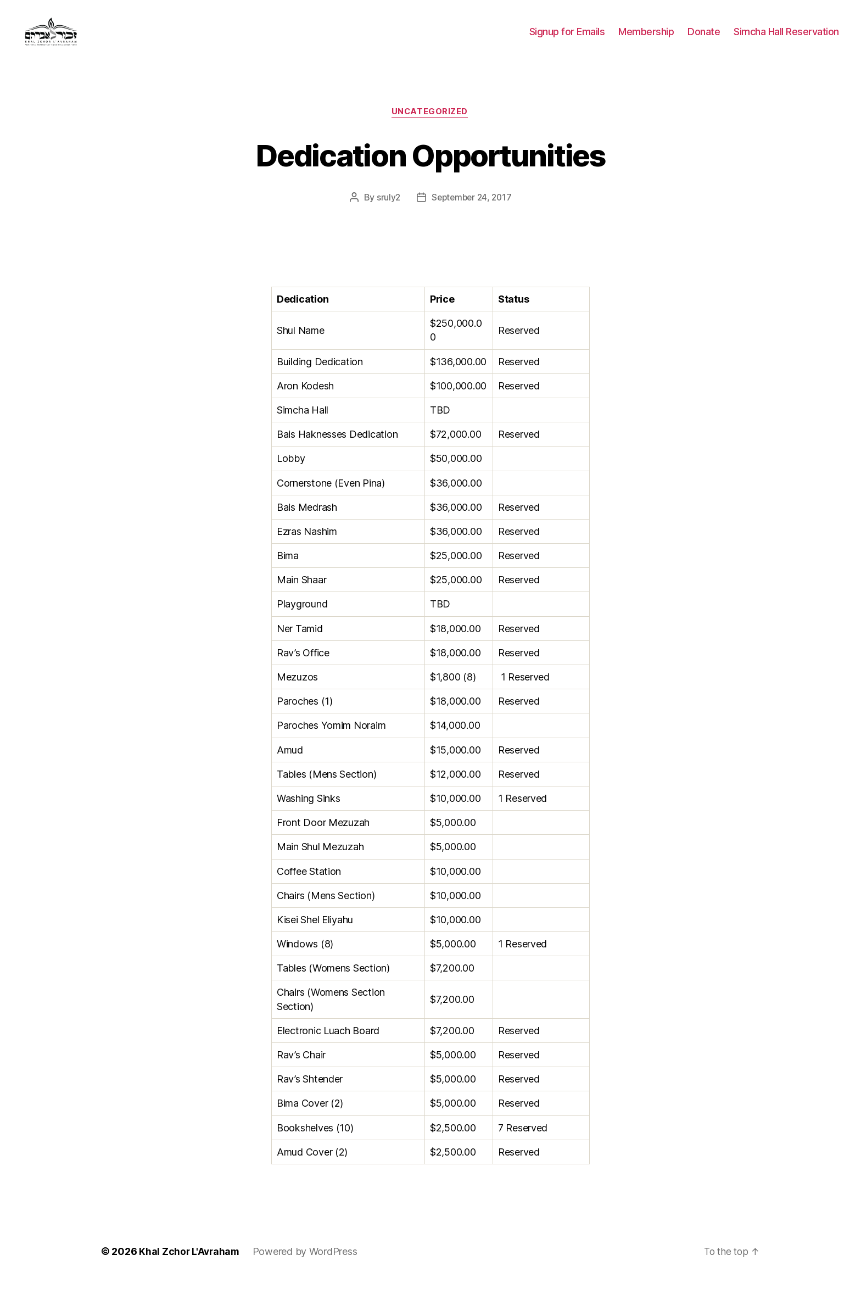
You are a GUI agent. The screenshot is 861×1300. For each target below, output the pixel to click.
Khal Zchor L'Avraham (190, 1269)
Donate (703, 40)
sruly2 (386, 214)
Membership (646, 40)
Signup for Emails (567, 40)
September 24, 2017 (472, 214)
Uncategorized (430, 129)
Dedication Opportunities (430, 171)
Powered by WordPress (307, 1269)
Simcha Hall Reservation (786, 40)
